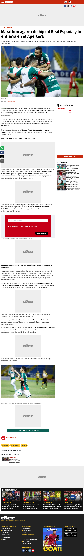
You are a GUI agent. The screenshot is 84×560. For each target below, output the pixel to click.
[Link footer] (8, 518)
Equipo (24, 445)
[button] (2, 148)
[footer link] (42, 521)
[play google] (73, 530)
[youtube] (33, 550)
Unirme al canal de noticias (30, 430)
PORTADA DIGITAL (49, 526)
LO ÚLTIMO (62, 163)
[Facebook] (23, 550)
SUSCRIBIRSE (42, 233)
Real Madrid (15, 445)
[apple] (73, 535)
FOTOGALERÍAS (11, 490)
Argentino (6, 445)
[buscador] (65, 2)
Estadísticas (66, 105)
